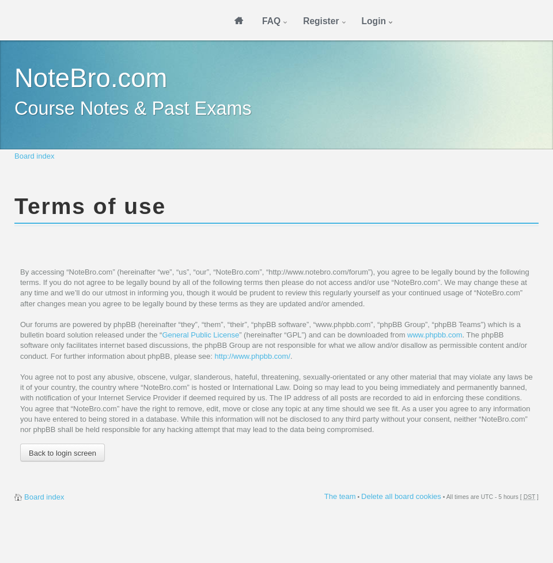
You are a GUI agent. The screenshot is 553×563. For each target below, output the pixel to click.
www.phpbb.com (434, 335)
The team (340, 496)
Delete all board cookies (401, 496)
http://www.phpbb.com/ (252, 356)
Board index (34, 156)
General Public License (200, 335)
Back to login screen (62, 453)
